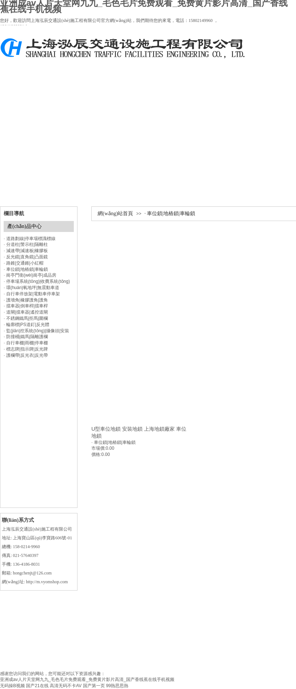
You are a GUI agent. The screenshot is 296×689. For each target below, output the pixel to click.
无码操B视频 (12, 685)
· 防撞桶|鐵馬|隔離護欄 (26, 336)
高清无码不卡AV (65, 685)
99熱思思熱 (117, 685)
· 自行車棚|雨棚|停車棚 (26, 342)
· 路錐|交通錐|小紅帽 (23, 263)
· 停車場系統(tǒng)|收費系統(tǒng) (37, 281)
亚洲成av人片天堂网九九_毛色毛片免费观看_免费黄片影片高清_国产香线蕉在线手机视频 (87, 679)
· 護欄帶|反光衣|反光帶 (26, 355)
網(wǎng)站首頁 (115, 213)
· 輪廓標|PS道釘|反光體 (26, 324)
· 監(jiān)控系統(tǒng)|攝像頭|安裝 (36, 330)
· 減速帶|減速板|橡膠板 (26, 250)
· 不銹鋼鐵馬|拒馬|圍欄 (26, 318)
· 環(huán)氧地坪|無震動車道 (31, 287)
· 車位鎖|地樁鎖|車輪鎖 (169, 213)
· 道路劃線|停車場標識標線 (30, 238)
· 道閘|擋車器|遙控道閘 (26, 312)
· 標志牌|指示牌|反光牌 (26, 349)
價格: (96, 454)
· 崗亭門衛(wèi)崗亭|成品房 (30, 275)
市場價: (98, 448)
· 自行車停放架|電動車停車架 (32, 293)
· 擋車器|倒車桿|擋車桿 (26, 305)
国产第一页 (94, 685)
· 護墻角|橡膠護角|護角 (26, 300)
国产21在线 (37, 685)
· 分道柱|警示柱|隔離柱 (26, 244)
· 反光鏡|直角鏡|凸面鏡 (26, 256)
